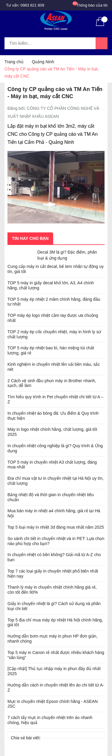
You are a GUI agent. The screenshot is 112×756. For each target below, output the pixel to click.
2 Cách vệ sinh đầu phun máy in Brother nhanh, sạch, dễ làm (51, 383)
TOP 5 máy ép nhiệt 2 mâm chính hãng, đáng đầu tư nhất (53, 302)
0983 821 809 (33, 5)
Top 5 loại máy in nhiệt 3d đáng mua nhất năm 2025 (55, 527)
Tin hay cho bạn (30, 238)
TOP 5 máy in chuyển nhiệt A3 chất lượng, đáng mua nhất (52, 465)
